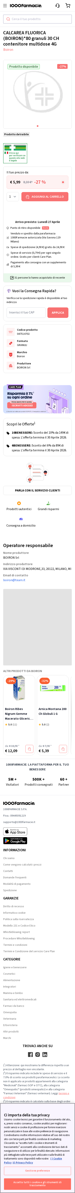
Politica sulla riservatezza (18, 919)
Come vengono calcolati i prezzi (22, 865)
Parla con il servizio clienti (37, 490)
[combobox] (37, 19)
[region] (37, 1148)
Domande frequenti (14, 878)
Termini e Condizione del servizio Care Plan (29, 951)
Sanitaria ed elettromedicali (19, 1000)
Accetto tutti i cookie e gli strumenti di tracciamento (37, 1184)
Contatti (8, 871)
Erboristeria (10, 1025)
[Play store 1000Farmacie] (19, 840)
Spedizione (10, 890)
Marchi (7, 1038)
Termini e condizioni (15, 945)
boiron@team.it (14, 580)
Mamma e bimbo (13, 993)
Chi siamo (9, 858)
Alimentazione (11, 980)
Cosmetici (9, 974)
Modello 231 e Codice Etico (19, 926)
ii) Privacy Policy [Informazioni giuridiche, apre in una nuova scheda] (23, 1163)
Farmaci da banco (13, 1006)
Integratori (9, 987)
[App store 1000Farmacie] (19, 831)
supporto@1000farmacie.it (19, 822)
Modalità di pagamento (17, 884)
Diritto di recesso (13, 906)
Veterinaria (9, 1019)
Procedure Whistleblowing (19, 939)
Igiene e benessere (15, 967)
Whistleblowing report (16, 932)
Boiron (8, 49)
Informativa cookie (14, 913)
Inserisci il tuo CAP (21, 312)
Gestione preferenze (37, 1171)
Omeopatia (10, 1012)
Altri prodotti (11, 1032)
